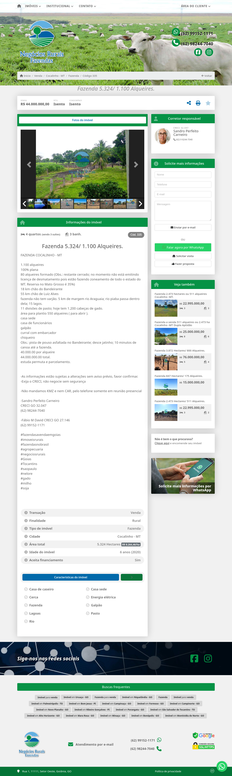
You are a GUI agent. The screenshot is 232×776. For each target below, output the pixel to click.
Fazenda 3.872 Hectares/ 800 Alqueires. (180, 350)
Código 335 (90, 75)
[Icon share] (198, 52)
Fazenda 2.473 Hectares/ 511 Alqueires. (180, 401)
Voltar (207, 75)
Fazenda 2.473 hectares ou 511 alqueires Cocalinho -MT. (181, 295)
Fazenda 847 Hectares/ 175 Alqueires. (179, 376)
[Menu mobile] (19, 6)
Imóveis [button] (31, 6)
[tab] (32, 120)
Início (25, 75)
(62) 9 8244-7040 (183, 139)
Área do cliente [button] (194, 6)
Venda (38, 75)
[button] (30, 164)
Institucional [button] (58, 6)
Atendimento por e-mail (91, 744)
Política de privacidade (168, 771)
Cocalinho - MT (55, 75)
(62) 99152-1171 (197, 33)
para (47, 697)
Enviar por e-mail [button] (183, 227)
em (76, 697)
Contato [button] (86, 6)
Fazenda (73, 75)
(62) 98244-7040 (197, 43)
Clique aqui (162, 443)
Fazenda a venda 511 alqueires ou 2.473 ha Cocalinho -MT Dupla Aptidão (182, 323)
